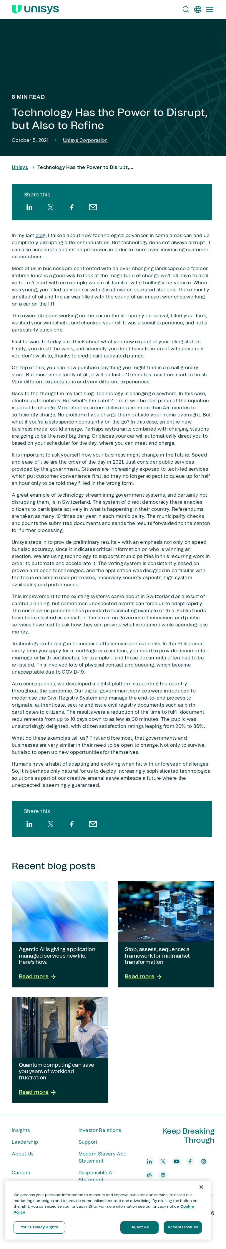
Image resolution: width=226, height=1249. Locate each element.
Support (88, 1142)
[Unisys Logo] (35, 9)
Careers (21, 1173)
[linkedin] (29, 207)
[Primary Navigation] (209, 9)
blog (41, 235)
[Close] (201, 1187)
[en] (197, 9)
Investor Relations (100, 1130)
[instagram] (203, 1161)
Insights (21, 1130)
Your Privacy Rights (39, 1227)
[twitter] (50, 207)
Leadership (25, 1142)
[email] (93, 207)
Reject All (139, 1227)
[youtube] (176, 1161)
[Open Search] (186, 9)
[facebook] (72, 207)
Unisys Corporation (85, 140)
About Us (23, 1154)
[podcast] (163, 1175)
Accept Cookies (182, 1227)
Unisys (20, 167)
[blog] (149, 1175)
